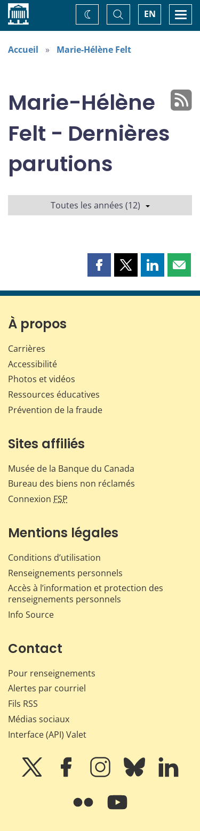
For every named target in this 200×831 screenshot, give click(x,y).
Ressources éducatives (54, 394)
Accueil (23, 49)
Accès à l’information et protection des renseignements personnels (85, 593)
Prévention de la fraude (55, 410)
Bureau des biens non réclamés (71, 483)
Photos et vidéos (41, 379)
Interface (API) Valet (47, 734)
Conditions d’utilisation (54, 557)
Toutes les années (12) (100, 205)
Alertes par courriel (47, 688)
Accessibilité (32, 364)
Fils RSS (23, 703)
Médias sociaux (38, 719)
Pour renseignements (51, 673)
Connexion (38, 499)
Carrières (26, 348)
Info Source (31, 614)
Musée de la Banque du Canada (71, 468)
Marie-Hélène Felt (94, 49)
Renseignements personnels (65, 573)
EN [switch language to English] (150, 14)
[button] (99, 265)
